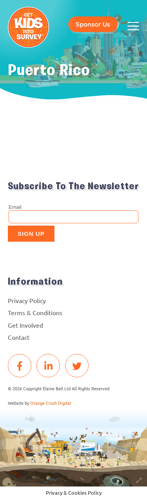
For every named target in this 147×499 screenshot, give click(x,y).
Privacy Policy (27, 300)
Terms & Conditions (35, 312)
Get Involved (25, 325)
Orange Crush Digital (50, 403)
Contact (18, 337)
